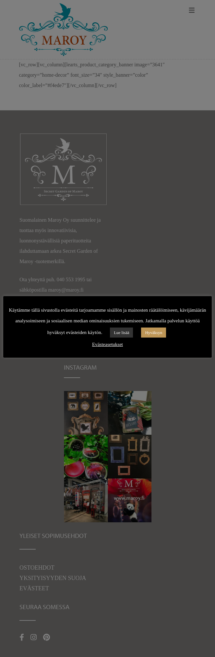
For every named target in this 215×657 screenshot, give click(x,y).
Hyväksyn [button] (153, 332)
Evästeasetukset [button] (107, 344)
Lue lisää (121, 332)
